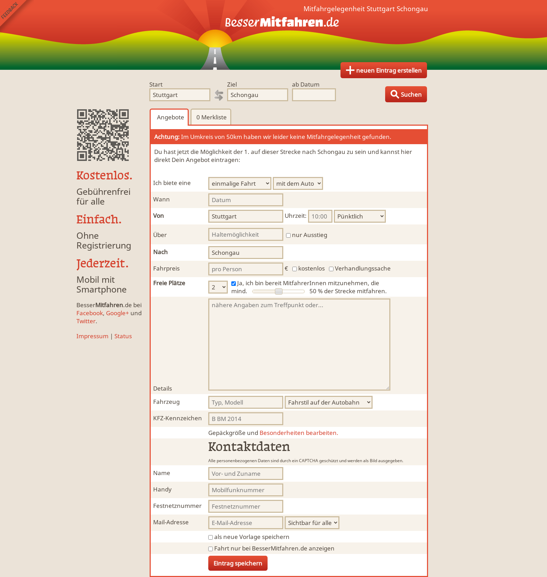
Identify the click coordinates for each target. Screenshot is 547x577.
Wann (161, 199)
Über (160, 235)
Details (162, 388)
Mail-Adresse (171, 522)
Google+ (117, 313)
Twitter (86, 321)
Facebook (89, 313)
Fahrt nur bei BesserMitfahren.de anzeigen (274, 548)
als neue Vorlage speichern (252, 537)
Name (161, 473)
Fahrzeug (166, 402)
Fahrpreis (166, 268)
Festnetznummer (177, 506)
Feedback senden (17, 17)
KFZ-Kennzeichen (177, 418)
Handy (162, 489)
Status (123, 336)
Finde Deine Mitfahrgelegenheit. (273, 35)
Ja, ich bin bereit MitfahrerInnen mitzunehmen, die (308, 283)
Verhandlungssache (363, 268)
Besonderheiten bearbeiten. (273, 433)
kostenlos (311, 268)
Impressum (92, 336)
